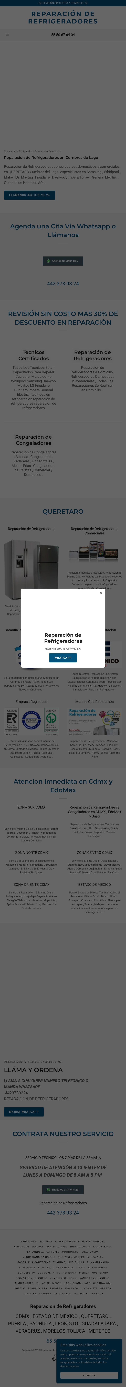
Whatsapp (63, 657)
